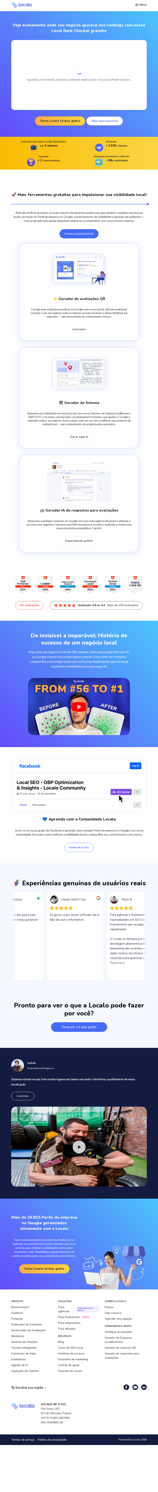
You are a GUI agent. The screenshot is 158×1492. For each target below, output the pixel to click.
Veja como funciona (104, 121)
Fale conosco (113, 1313)
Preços (109, 1307)
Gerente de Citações (24, 1342)
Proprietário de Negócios (40, 1068)
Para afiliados (67, 1329)
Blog (61, 1342)
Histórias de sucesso (71, 1353)
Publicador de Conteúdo (26, 1324)
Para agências (79, 1309)
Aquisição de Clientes (25, 1371)
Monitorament (20, 1307)
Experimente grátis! (79, 541)
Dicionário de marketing (73, 1359)
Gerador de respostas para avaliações (122, 1356)
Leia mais (79, 329)
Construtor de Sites (23, 1353)
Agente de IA (19, 1365)
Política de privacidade (52, 1440)
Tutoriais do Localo (70, 1371)
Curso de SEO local (70, 1348)
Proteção (17, 1319)
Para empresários (69, 1323)
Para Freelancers (74, 1317)
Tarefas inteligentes (24, 1348)
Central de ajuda (68, 1365)
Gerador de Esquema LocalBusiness (118, 1340)
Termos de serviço (22, 1440)
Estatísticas (18, 1359)
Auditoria (17, 1313)
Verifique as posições (118, 1332)
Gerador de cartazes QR (120, 1348)
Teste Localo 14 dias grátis (60, 121)
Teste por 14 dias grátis (79, 1027)
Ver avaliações (29, 605)
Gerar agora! (79, 437)
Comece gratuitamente (79, 234)
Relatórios (17, 1336)
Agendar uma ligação (118, 1319)
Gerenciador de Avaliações (28, 1330)
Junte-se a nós (79, 847)
